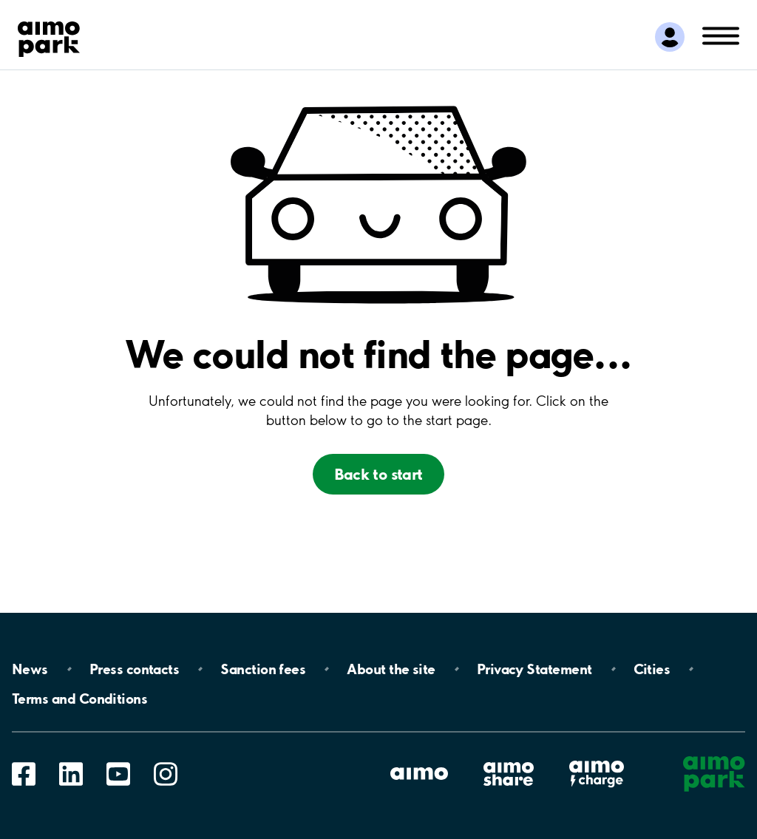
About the (391, 669)
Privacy (534, 669)
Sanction (262, 669)
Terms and (79, 698)
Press (134, 669)
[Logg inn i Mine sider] (670, 36)
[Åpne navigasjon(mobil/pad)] (720, 34)
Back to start (378, 474)
